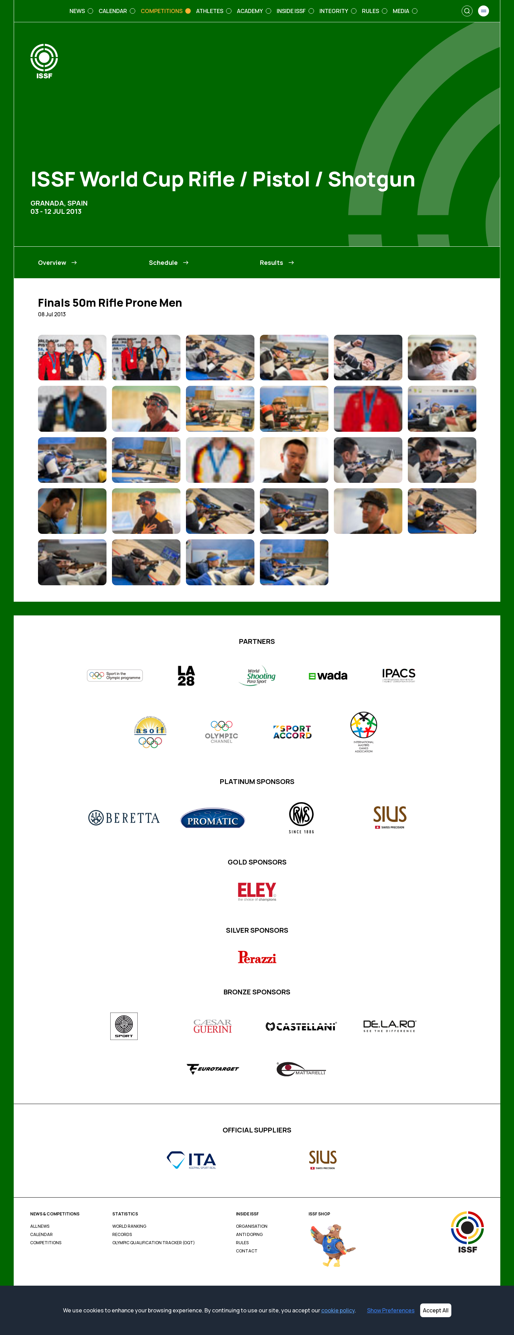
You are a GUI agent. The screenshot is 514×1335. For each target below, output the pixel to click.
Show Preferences (391, 1310)
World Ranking (129, 1226)
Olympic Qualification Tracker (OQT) (153, 1243)
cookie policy (338, 1310)
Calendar (41, 1234)
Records (122, 1234)
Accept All (436, 1310)
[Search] (467, 10)
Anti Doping (249, 1234)
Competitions (45, 1243)
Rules (242, 1243)
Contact (247, 1251)
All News (39, 1226)
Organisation (251, 1226)
